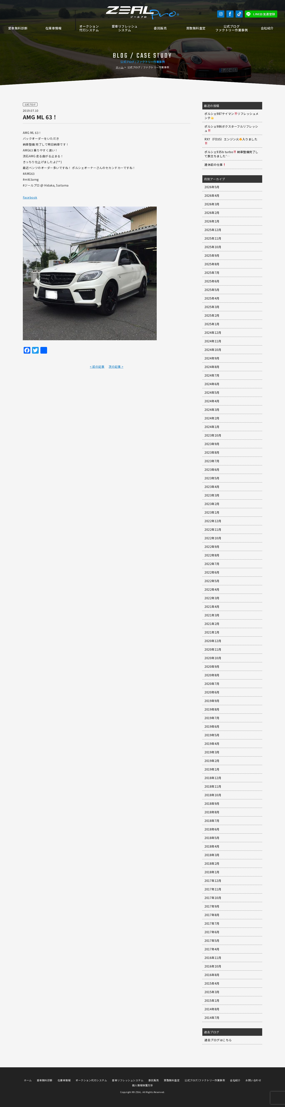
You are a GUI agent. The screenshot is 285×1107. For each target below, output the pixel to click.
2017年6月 (212, 932)
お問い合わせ (253, 1080)
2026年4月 (212, 195)
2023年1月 (212, 512)
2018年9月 (212, 803)
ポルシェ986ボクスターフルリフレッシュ (231, 128)
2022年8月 (212, 555)
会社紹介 (267, 28)
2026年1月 (212, 221)
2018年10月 (212, 795)
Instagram (220, 14)
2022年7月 (212, 564)
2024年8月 (212, 367)
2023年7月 (212, 461)
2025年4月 (212, 298)
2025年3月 (212, 307)
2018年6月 (212, 829)
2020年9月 (212, 666)
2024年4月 (212, 401)
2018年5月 (212, 838)
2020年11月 (212, 649)
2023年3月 (212, 495)
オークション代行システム (89, 28)
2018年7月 (212, 821)
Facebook (230, 14)
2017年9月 (212, 906)
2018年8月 (212, 812)
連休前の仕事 (215, 164)
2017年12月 (212, 880)
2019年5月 (212, 735)
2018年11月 (212, 786)
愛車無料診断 (18, 28)
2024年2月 (212, 418)
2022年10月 (212, 538)
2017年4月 (212, 949)
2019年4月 (212, 743)
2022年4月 (212, 589)
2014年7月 (212, 1018)
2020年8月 (212, 675)
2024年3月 (212, 410)
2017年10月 (212, 898)
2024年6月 (212, 384)
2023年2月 (212, 504)
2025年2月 (212, 315)
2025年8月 (212, 264)
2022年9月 (212, 547)
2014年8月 (212, 1009)
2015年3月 (212, 992)
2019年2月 (212, 761)
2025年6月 (212, 281)
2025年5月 (212, 290)
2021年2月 (212, 624)
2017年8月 (212, 915)
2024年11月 (212, 341)
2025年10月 (212, 247)
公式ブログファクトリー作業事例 (231, 28)
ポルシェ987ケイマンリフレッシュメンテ (231, 116)
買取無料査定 (196, 28)
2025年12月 (212, 230)
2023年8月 (212, 452)
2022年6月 (212, 572)
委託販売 (160, 28)
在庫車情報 (53, 28)
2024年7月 (212, 375)
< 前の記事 (97, 366)
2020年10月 (212, 658)
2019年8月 (212, 709)
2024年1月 (212, 427)
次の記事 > (116, 366)
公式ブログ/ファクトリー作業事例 (205, 1080)
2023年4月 (212, 487)
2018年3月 (212, 855)
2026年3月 (212, 204)
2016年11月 (212, 958)
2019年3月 (212, 752)
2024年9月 (212, 358)
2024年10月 (212, 350)
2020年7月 (212, 684)
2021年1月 (212, 632)
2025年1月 (212, 324)
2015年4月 (212, 983)
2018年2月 (212, 863)
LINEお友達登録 (264, 14)
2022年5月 (212, 581)
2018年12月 (212, 778)
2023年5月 (212, 478)
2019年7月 (212, 718)
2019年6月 (212, 726)
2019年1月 (212, 769)
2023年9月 (212, 444)
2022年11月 (212, 529)
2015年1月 (212, 1000)
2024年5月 (212, 392)
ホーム (120, 67)
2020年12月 (212, 641)
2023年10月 (212, 435)
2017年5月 (212, 940)
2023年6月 (212, 469)
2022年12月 (212, 521)
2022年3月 (212, 598)
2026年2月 (212, 213)
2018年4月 (212, 846)
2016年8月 (212, 975)
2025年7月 (212, 272)
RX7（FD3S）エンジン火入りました (230, 141)
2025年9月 (212, 255)
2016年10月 (212, 966)
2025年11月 (212, 238)
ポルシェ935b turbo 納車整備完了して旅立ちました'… (231, 154)
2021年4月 (212, 606)
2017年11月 (212, 889)
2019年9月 (212, 701)
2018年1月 (212, 872)
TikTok (239, 14)
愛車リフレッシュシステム (125, 28)
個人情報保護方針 (142, 1085)
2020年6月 (212, 692)
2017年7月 (212, 923)
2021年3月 (212, 615)
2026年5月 (212, 187)
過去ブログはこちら (218, 1040)
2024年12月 (212, 332)
